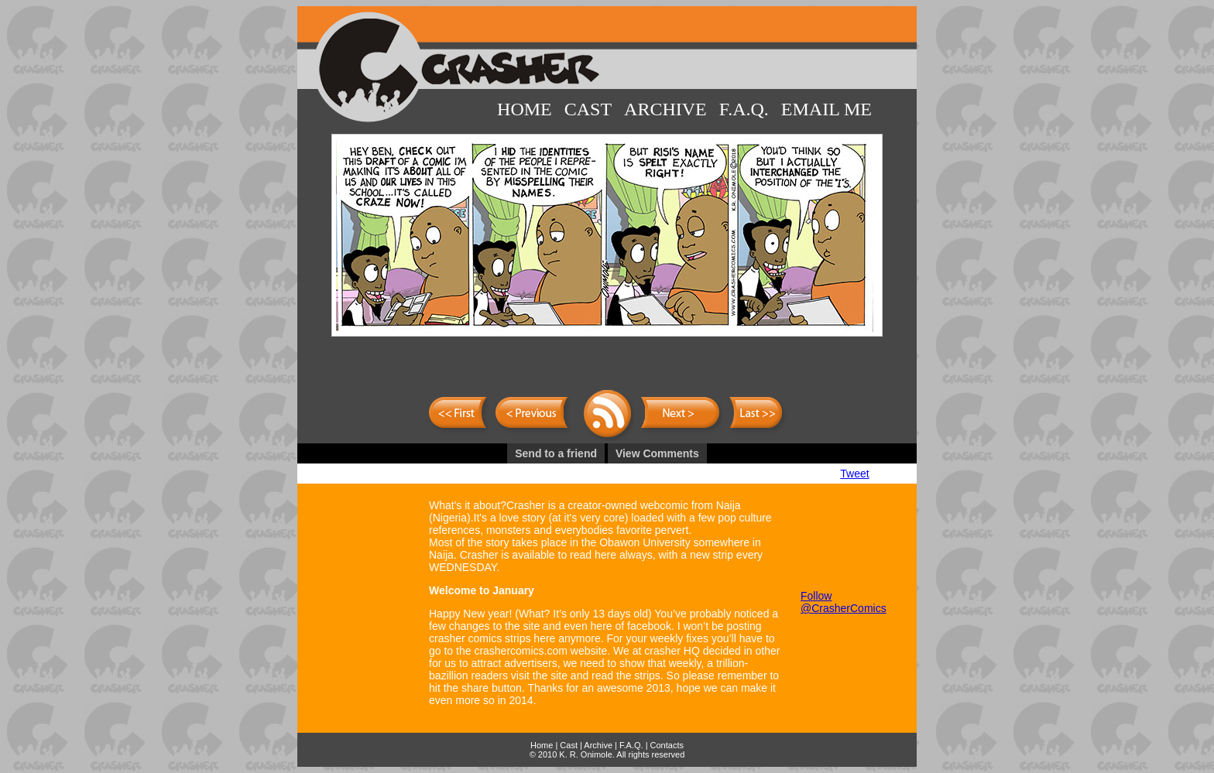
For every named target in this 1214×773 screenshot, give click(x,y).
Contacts (667, 745)
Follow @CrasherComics (843, 602)
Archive (665, 109)
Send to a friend (556, 453)
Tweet (854, 473)
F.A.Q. (744, 109)
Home (524, 109)
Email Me (826, 109)
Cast (588, 109)
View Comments (657, 453)
